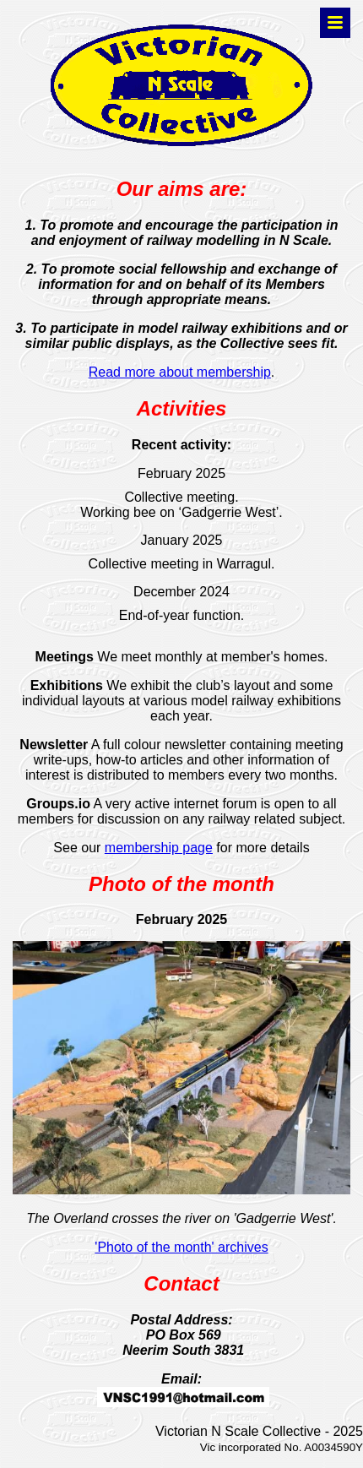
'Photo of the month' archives (181, 1247)
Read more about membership (180, 372)
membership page (159, 847)
